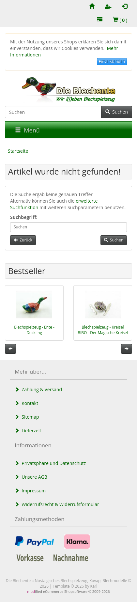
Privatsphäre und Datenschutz (50, 463)
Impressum (30, 490)
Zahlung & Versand (38, 389)
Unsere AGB (31, 477)
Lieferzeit (28, 430)
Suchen (116, 112)
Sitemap (27, 417)
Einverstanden (112, 61)
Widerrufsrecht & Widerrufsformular (57, 504)
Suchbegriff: (24, 217)
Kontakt (26, 403)
